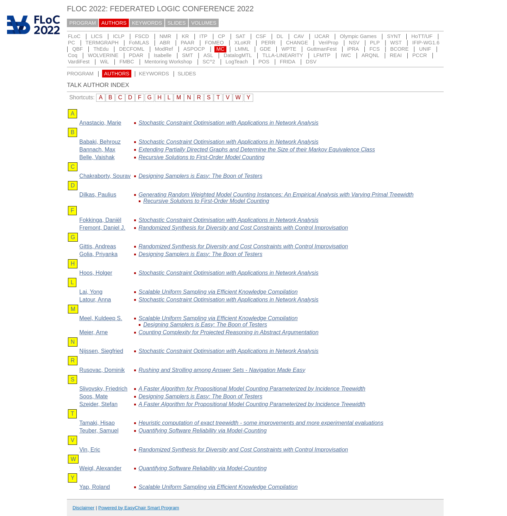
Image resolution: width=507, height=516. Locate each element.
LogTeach (237, 61)
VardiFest (79, 61)
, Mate (93, 396)
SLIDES (177, 23)
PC (71, 42)
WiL (104, 61)
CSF (261, 36)
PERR (268, 42)
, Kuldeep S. (100, 318)
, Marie (100, 123)
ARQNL (371, 55)
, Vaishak (96, 157)
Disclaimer (83, 507)
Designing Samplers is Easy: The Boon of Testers (201, 176)
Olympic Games (358, 36)
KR (185, 36)
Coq (72, 55)
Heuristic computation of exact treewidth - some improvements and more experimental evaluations (261, 423)
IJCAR (321, 36)
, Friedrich (103, 389)
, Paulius (97, 195)
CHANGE (297, 42)
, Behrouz (99, 142)
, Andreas (97, 246)
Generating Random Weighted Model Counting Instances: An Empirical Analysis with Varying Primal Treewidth (276, 195)
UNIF (425, 49)
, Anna (95, 300)
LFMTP (321, 55)
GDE (265, 49)
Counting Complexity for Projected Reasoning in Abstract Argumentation (229, 332)
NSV (354, 42)
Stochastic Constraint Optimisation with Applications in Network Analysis (229, 123)
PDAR (136, 55)
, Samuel (98, 431)
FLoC (74, 36)
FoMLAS (139, 42)
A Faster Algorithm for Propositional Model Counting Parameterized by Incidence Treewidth (252, 389)
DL (280, 36)
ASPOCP (194, 49)
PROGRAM (82, 23)
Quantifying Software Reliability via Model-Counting (203, 431)
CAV (299, 36)
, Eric (89, 450)
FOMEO (214, 42)
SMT (187, 55)
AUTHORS (114, 23)
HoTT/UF (421, 36)
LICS (96, 36)
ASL (208, 55)
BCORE (399, 49)
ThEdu (100, 49)
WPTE (288, 49)
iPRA (353, 49)
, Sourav (105, 176)
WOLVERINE (103, 55)
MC (220, 49)
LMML (242, 49)
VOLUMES (204, 23)
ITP (203, 36)
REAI (396, 55)
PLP (375, 42)
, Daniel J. (102, 228)
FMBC (126, 61)
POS (263, 61)
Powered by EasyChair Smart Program (138, 507)
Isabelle (163, 55)
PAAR (187, 42)
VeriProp (328, 42)
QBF (77, 49)
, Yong (90, 292)
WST (396, 42)
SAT (240, 36)
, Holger (95, 273)
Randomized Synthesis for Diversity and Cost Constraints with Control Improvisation (243, 228)
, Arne (93, 332)
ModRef (164, 49)
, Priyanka (98, 254)
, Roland (94, 487)
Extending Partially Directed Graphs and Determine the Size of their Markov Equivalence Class (257, 150)
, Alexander (100, 468)
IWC (346, 55)
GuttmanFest (322, 49)
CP (221, 36)
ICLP (119, 36)
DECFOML (131, 49)
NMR (165, 36)
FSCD (142, 36)
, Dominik (102, 370)
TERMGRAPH (102, 42)
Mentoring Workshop (168, 61)
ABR (164, 42)
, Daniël (100, 220)
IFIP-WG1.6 (425, 42)
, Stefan (98, 404)
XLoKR (242, 42)
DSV (311, 61)
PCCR (419, 55)
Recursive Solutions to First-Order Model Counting (201, 157)
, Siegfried (101, 351)
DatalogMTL (238, 55)
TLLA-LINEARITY (282, 55)
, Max (97, 150)
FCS (374, 49)
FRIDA (287, 61)
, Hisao (96, 423)
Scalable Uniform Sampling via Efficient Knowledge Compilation (218, 292)
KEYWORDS (147, 23)
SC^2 (208, 61)
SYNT (394, 36)
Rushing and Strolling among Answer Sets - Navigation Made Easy (222, 370)
